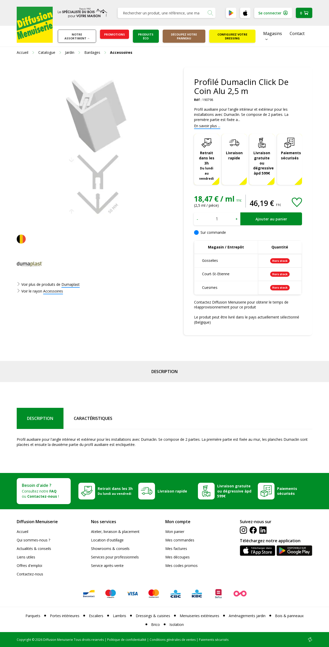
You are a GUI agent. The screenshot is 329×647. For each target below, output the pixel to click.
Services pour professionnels (115, 557)
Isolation (176, 624)
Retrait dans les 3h (206, 165)
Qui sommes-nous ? (33, 540)
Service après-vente (107, 565)
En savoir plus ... (207, 125)
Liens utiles (26, 557)
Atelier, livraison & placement (115, 531)
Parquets (32, 615)
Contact (297, 33)
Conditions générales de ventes (173, 639)
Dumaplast (70, 284)
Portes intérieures (64, 615)
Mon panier (174, 531)
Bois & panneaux (289, 615)
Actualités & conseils (34, 548)
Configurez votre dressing (232, 36)
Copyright (24, 639)
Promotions (114, 34)
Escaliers (96, 615)
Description (164, 371)
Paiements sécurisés (291, 155)
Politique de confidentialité (126, 639)
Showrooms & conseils (110, 548)
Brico (155, 624)
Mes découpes (177, 557)
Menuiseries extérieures (199, 615)
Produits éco (145, 36)
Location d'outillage (107, 540)
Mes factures (176, 548)
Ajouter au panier (271, 219)
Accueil (22, 531)
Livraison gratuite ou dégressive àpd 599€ (263, 163)
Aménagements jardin (247, 615)
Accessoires (53, 291)
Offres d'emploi (29, 565)
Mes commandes (179, 540)
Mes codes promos (181, 565)
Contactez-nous (30, 574)
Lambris (119, 615)
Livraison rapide (234, 155)
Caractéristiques (93, 418)
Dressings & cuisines (153, 615)
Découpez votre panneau (184, 36)
